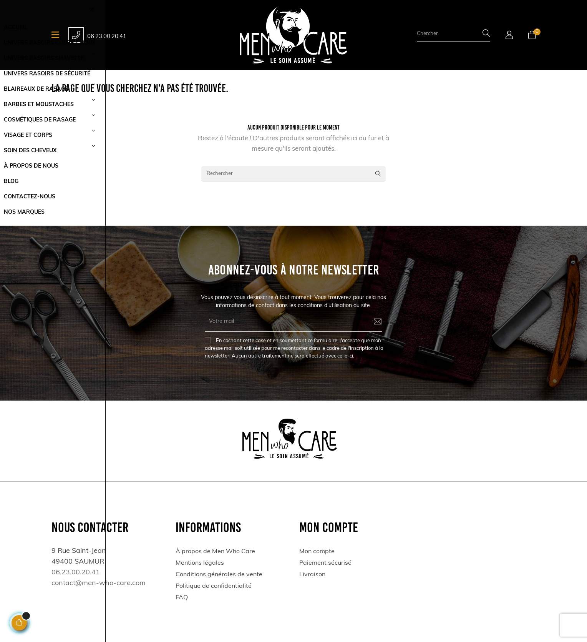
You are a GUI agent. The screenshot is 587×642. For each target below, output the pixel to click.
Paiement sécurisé (325, 563)
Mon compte (317, 552)
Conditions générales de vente (219, 575)
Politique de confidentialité (214, 586)
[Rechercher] (293, 173)
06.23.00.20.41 (106, 37)
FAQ (182, 598)
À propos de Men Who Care (215, 552)
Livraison (312, 575)
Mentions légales (200, 563)
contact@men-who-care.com (98, 583)
